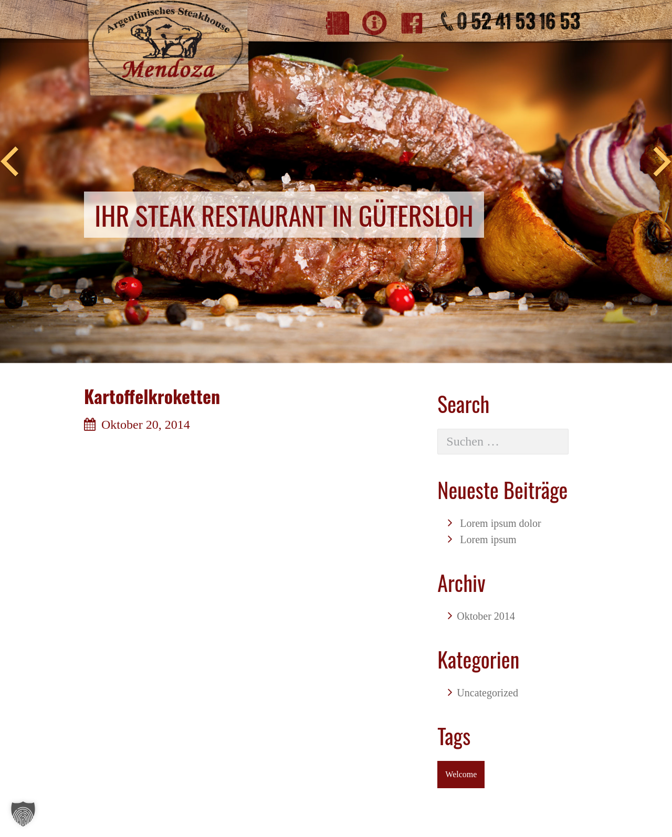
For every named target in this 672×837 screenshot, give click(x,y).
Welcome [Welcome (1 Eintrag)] (461, 774)
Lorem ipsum (488, 539)
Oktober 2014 (486, 616)
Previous (9, 162)
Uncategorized (487, 692)
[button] (23, 814)
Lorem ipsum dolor (500, 523)
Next (662, 162)
